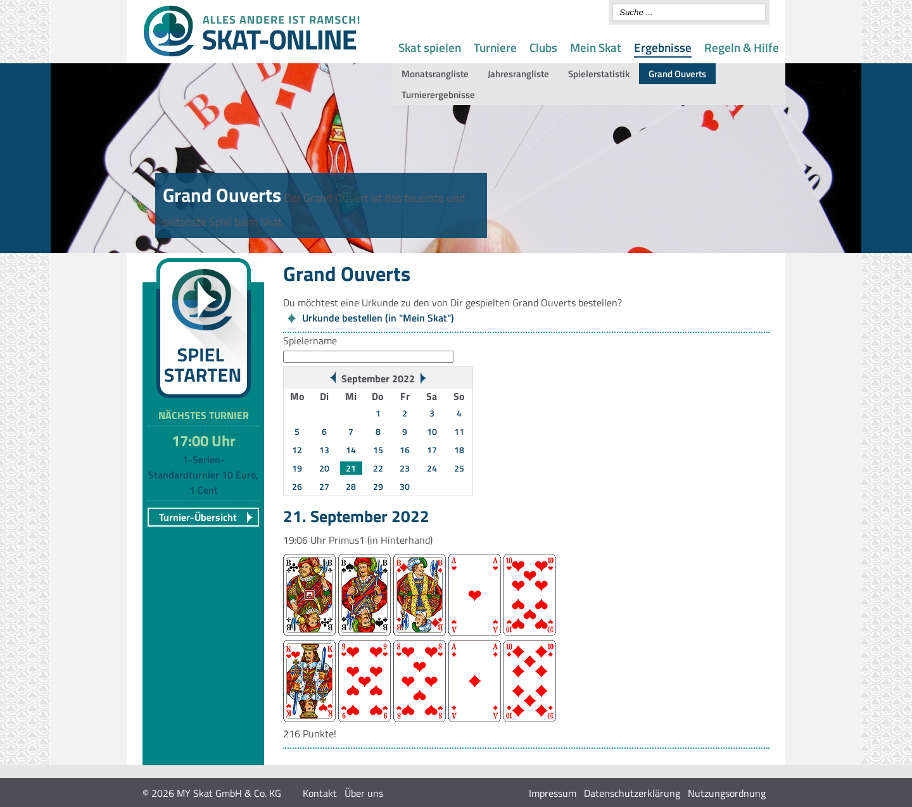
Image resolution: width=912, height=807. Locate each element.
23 (405, 468)
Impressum (552, 793)
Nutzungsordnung (727, 793)
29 (378, 486)
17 (432, 449)
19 (297, 468)
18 (459, 449)
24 (432, 468)
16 (405, 449)
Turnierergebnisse (438, 94)
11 (459, 431)
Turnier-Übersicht (198, 517)
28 (351, 486)
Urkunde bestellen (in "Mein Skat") (378, 317)
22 (378, 468)
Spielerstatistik (599, 73)
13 (324, 449)
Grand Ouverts (677, 73)
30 (405, 486)
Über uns (364, 793)
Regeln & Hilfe (741, 47)
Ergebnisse (663, 47)
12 (297, 449)
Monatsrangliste (435, 73)
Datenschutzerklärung (632, 793)
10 (432, 431)
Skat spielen (429, 47)
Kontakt (320, 793)
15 (378, 449)
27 (324, 486)
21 (351, 468)
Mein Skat (595, 47)
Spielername (310, 340)
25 (459, 468)
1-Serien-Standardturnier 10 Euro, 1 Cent (203, 474)
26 (297, 486)
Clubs (543, 47)
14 (351, 449)
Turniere (495, 47)
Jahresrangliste (518, 73)
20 (324, 468)
